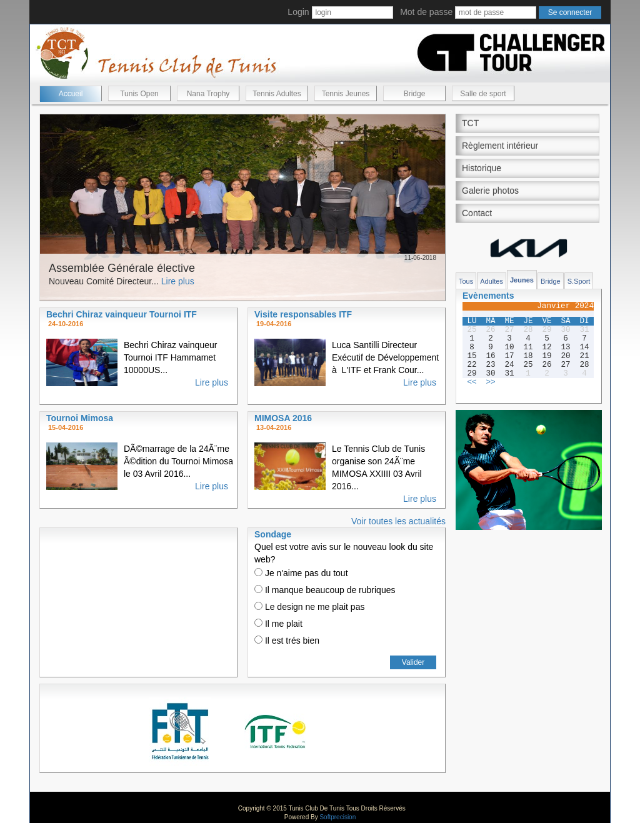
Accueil (71, 93)
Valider (413, 662)
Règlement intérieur (500, 146)
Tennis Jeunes (346, 93)
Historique (481, 168)
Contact (477, 213)
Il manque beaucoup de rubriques (324, 590)
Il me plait (278, 624)
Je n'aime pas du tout (301, 573)
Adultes (491, 281)
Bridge (415, 93)
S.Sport (579, 281)
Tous (466, 281)
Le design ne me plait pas (309, 607)
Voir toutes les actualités (398, 521)
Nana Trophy (208, 93)
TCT (470, 123)
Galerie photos (490, 191)
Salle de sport (483, 93)
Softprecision (337, 817)
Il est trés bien (286, 641)
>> (490, 382)
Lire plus (177, 281)
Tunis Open (139, 93)
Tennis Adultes (276, 93)
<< (471, 382)
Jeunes (522, 280)
